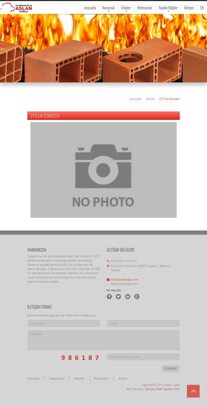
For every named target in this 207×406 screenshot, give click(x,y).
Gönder (170, 368)
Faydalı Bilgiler (168, 8)
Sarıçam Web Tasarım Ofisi (162, 389)
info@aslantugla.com (124, 279)
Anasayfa (90, 7)
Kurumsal (108, 8)
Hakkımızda (56, 378)
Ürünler (126, 8)
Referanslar (144, 7)
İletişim (189, 7)
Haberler (78, 378)
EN (202, 7)
